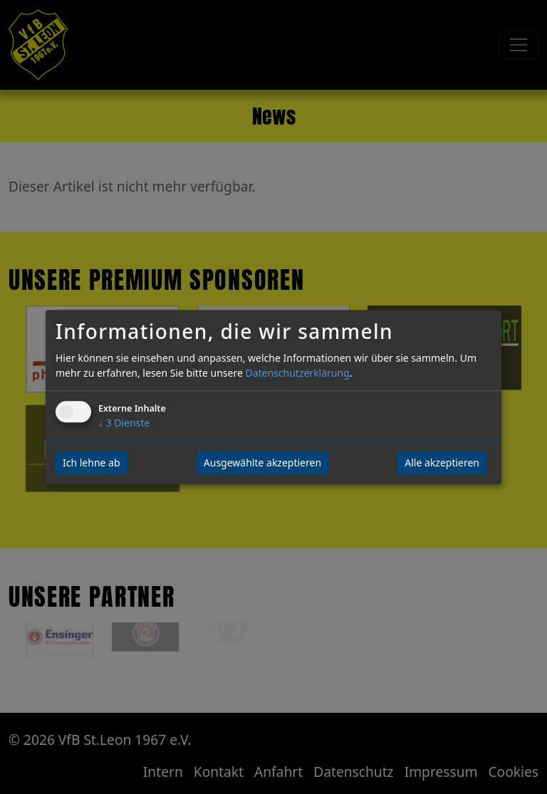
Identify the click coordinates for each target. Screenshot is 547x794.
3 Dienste (124, 422)
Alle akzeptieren (442, 462)
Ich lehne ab (91, 462)
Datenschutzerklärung (297, 373)
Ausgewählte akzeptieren (262, 462)
